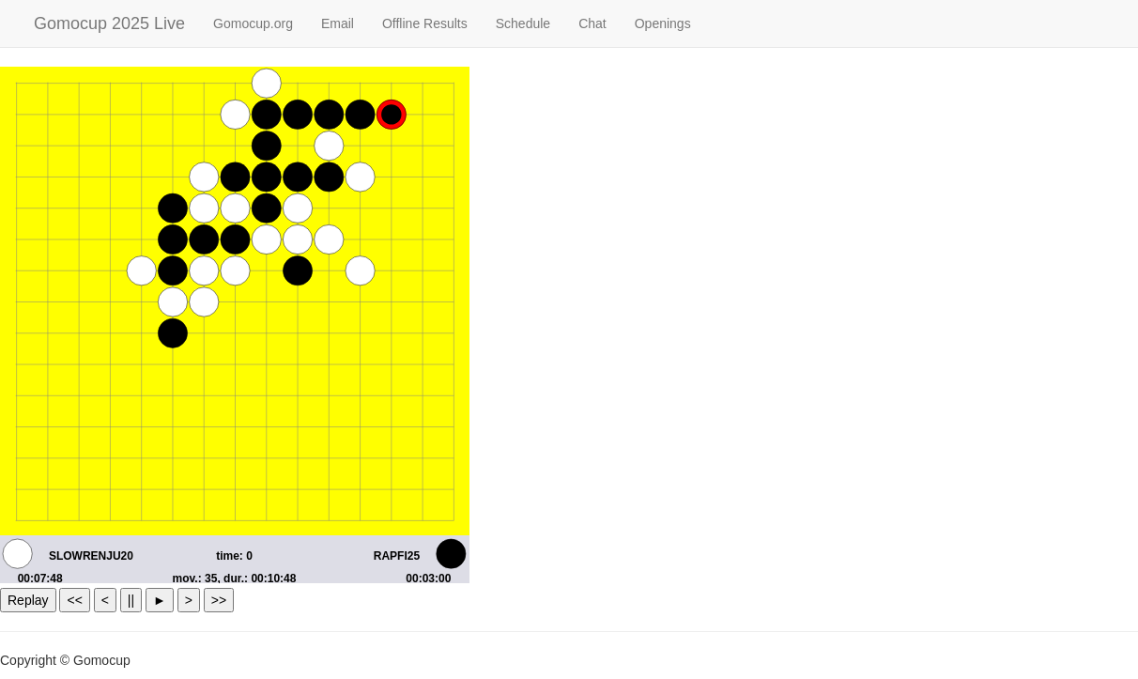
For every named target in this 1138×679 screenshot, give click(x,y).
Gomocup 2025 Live (109, 23)
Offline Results (425, 23)
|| (131, 600)
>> (218, 600)
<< (74, 600)
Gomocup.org (253, 23)
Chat (592, 23)
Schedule (523, 23)
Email (337, 23)
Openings (663, 23)
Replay (28, 600)
